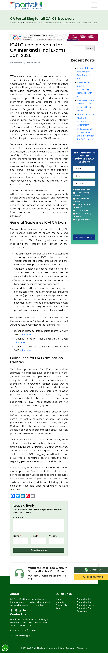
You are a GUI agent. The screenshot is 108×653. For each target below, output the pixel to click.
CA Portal (36, 62)
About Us (60, 602)
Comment (19, 517)
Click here (25, 334)
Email (34, 536)
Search (89, 48)
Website (53, 536)
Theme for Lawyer (86, 605)
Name (17, 536)
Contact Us (61, 605)
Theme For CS (84, 602)
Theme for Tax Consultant (84, 610)
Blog (58, 608)
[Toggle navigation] (94, 5)
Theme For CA (84, 599)
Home (58, 599)
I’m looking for (81, 189)
